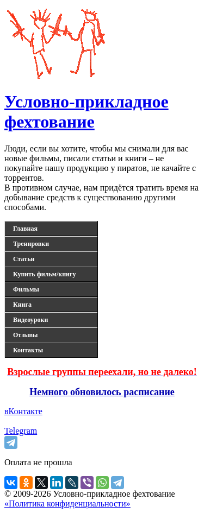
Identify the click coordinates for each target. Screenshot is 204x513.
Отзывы (25, 335)
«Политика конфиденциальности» (67, 503)
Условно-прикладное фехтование (86, 111)
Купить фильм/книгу (44, 274)
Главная (25, 228)
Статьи (23, 259)
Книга (22, 304)
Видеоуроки (30, 320)
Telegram (20, 430)
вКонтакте (23, 411)
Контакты (28, 350)
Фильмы (26, 289)
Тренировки (31, 244)
